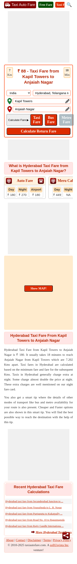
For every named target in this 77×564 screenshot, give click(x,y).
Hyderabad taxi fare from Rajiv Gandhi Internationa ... (34, 526)
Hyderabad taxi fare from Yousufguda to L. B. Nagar (33, 507)
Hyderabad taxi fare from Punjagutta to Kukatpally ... (33, 513)
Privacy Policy (62, 540)
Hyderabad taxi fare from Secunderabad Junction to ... (34, 501)
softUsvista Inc (59, 545)
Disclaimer (34, 540)
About (10, 540)
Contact (20, 540)
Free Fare (45, 4)
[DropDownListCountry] (19, 93)
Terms (47, 540)
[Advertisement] (38, 37)
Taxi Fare (62, 4)
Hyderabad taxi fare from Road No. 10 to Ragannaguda (34, 519)
